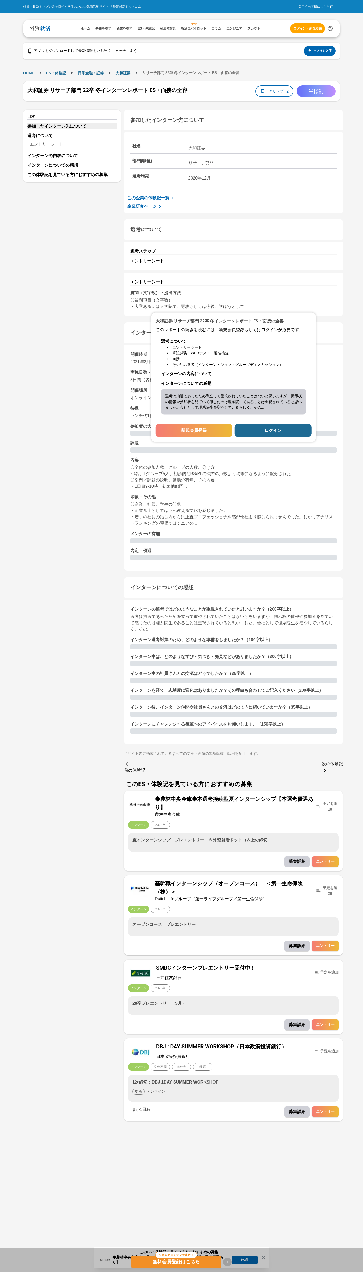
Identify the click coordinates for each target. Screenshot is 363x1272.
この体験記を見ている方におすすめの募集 (67, 174)
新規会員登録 (194, 430)
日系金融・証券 (91, 73)
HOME (28, 73)
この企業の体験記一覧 (151, 198)
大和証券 (123, 73)
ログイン (273, 430)
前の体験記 (134, 766)
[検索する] (330, 28)
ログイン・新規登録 (307, 28)
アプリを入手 (320, 51)
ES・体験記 (56, 73)
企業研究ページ (145, 206)
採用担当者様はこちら (314, 6)
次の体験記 (332, 767)
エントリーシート (46, 144)
